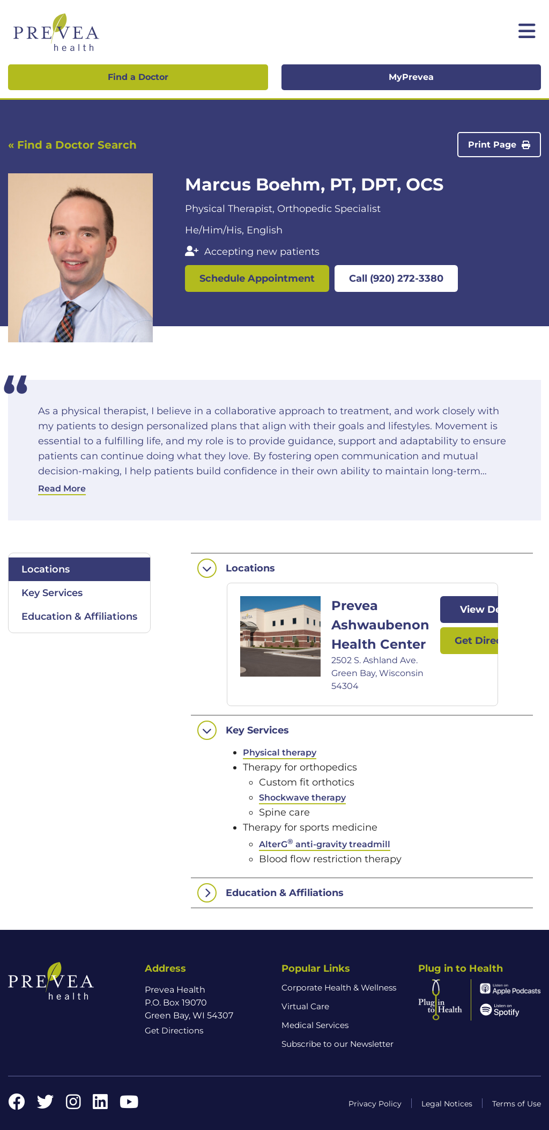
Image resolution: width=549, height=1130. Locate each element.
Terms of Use (516, 1104)
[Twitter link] (45, 1105)
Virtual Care (305, 1006)
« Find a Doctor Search (72, 144)
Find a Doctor (138, 77)
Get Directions (491, 641)
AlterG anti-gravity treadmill (324, 844)
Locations (45, 569)
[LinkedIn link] (100, 1105)
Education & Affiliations (79, 616)
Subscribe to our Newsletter (337, 1044)
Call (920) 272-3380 (396, 278)
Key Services (52, 593)
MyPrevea (411, 77)
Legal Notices (446, 1104)
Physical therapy (279, 752)
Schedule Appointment (257, 278)
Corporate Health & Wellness (338, 987)
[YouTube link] (129, 1105)
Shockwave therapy (302, 798)
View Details (491, 609)
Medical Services (314, 1025)
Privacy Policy (375, 1104)
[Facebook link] (16, 1105)
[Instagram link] (73, 1105)
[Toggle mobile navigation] (527, 32)
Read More (62, 488)
